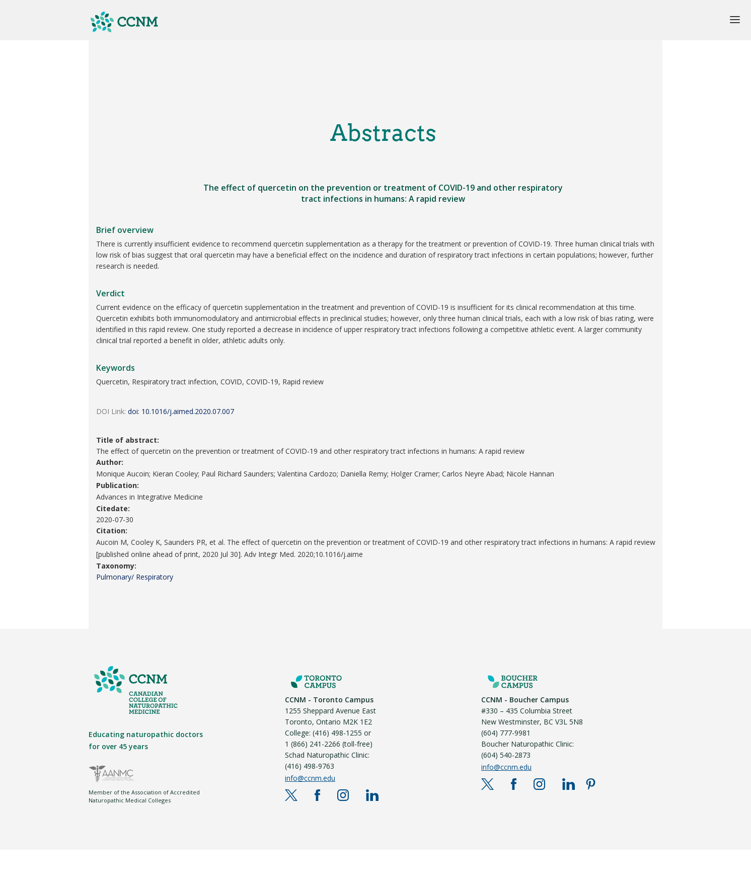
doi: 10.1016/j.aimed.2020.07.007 (181, 411)
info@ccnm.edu (310, 778)
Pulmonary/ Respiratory (134, 577)
